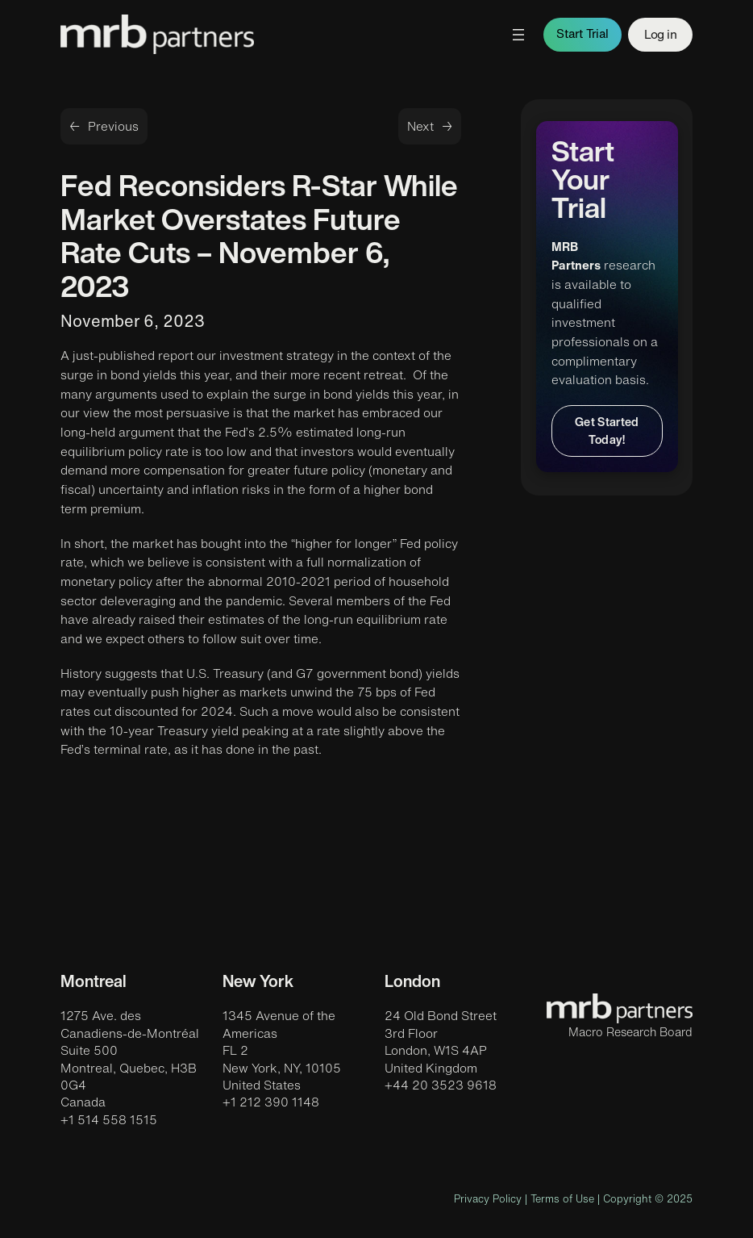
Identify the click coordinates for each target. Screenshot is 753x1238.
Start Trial (582, 33)
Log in (660, 34)
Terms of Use (562, 1199)
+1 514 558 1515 (108, 1120)
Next (420, 126)
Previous (113, 126)
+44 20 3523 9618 (441, 1085)
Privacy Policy (488, 1199)
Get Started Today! (607, 430)
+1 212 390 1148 (271, 1102)
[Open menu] (518, 34)
